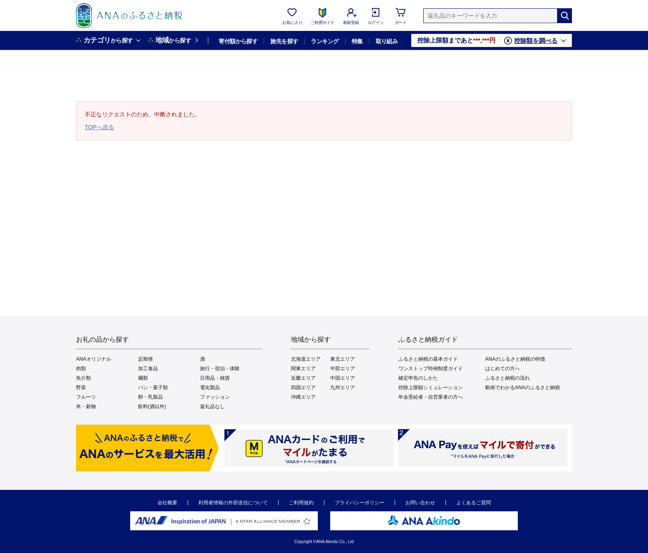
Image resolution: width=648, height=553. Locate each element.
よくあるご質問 (473, 503)
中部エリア (342, 368)
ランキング (324, 41)
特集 (357, 41)
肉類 (81, 368)
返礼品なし (212, 406)
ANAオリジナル (93, 359)
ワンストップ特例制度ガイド (430, 368)
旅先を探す (284, 41)
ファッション (215, 397)
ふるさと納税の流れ (507, 378)
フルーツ (86, 397)
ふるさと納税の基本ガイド (428, 359)
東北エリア (342, 359)
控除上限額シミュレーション (430, 387)
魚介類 (83, 378)
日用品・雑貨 (215, 378)
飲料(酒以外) (152, 406)
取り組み (387, 41)
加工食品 (148, 368)
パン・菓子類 (153, 387)
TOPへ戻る (99, 127)
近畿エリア (303, 378)
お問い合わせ (420, 503)
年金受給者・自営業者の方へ (430, 397)
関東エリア (303, 368)
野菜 (81, 387)
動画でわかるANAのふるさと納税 (522, 387)
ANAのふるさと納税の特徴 (515, 359)
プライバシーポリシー (359, 503)
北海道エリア (306, 359)
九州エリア (342, 387)
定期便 (145, 359)
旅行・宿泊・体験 (220, 368)
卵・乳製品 (150, 397)
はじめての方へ (502, 368)
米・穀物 (86, 406)
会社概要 (167, 503)
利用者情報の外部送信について (233, 503)
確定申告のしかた (418, 378)
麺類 (143, 378)
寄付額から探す (238, 41)
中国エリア (342, 378)
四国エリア (303, 387)
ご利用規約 (301, 503)
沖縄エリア (303, 397)
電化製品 (210, 387)
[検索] (564, 15)
